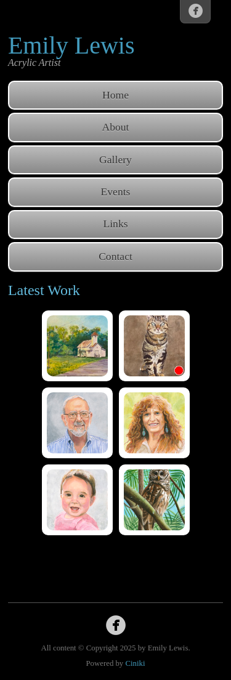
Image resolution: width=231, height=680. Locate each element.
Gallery (115, 159)
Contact (115, 256)
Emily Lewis (71, 45)
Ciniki (135, 663)
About (115, 127)
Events (116, 191)
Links (115, 223)
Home (115, 95)
